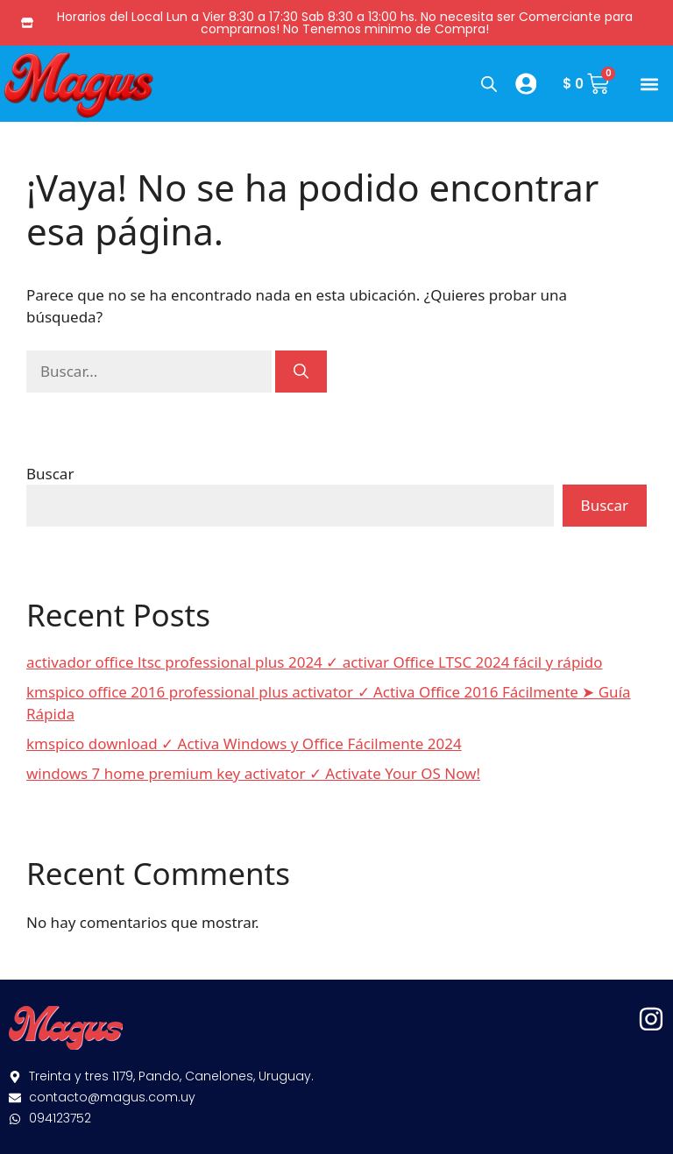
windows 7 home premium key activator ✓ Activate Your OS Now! (253, 773)
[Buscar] (301, 371)
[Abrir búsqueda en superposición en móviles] (487, 83)
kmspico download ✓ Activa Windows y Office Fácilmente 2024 (244, 743)
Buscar (50, 474)
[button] (649, 83)
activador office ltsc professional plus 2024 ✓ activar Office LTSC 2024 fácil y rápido (314, 662)
